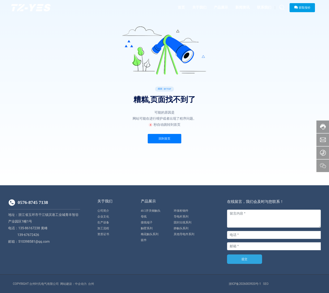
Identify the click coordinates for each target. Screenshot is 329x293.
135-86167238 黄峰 (32, 228)
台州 (91, 283)
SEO (266, 283)
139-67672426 (28, 235)
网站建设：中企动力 (73, 283)
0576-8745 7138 (33, 202)
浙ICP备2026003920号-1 (245, 283)
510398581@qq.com (34, 242)
